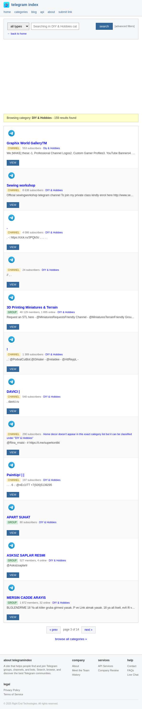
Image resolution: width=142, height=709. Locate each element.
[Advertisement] (71, 76)
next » (88, 629)
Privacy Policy (12, 690)
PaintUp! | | (15, 475)
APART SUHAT (18, 517)
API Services (105, 666)
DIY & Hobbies (54, 190)
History (76, 674)
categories (21, 12)
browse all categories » (71, 639)
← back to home (17, 33)
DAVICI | (13, 392)
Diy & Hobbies (51, 148)
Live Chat (132, 674)
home (7, 12)
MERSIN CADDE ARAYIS (26, 598)
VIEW (13, 162)
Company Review (108, 670)
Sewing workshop (21, 185)
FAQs (130, 670)
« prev (53, 629)
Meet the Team (81, 670)
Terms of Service (13, 694)
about (51, 12)
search (104, 26)
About (75, 666)
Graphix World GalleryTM (27, 143)
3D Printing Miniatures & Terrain (32, 307)
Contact (131, 666)
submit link (65, 12)
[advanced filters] (125, 26)
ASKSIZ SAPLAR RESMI (26, 555)
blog (34, 12)
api (42, 12)
